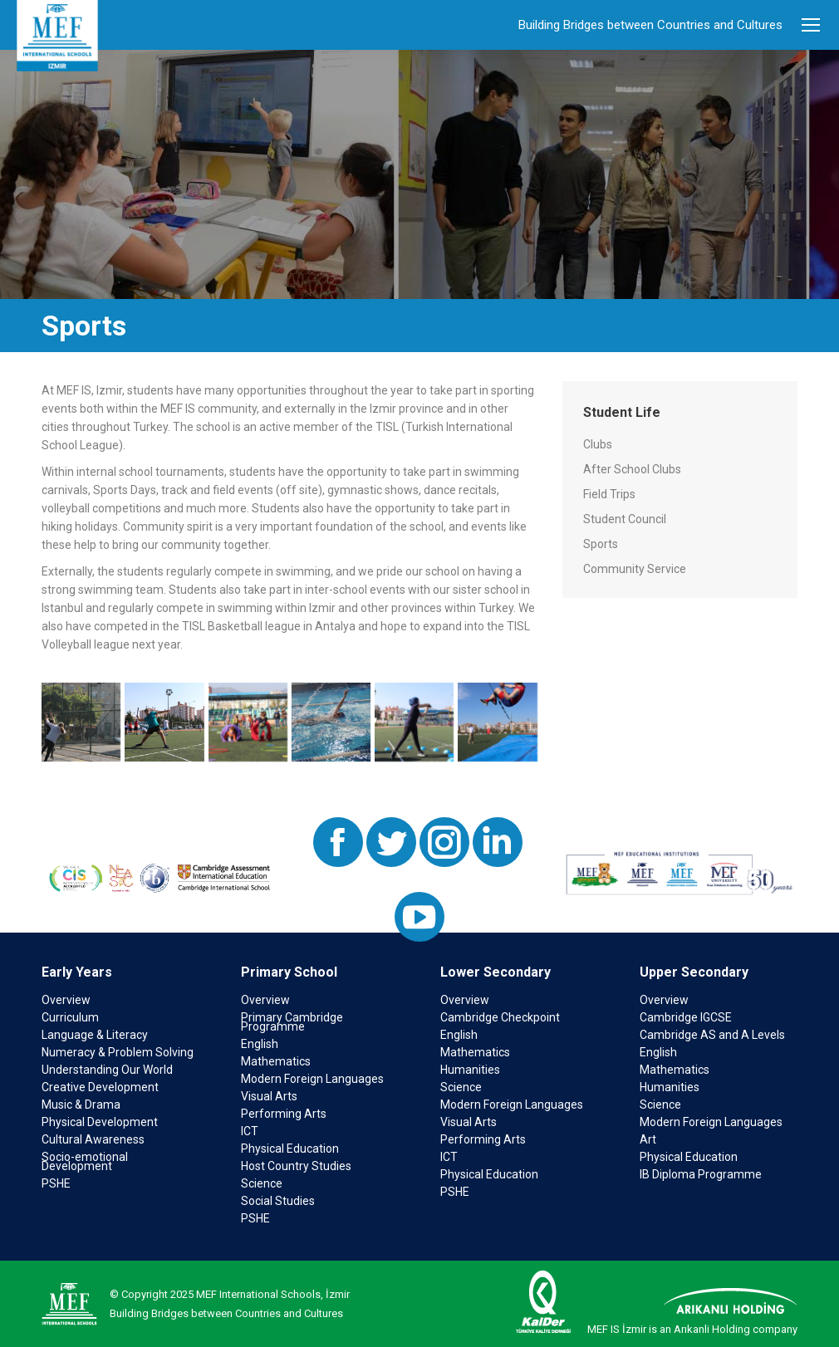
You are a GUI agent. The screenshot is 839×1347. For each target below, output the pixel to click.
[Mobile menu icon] (810, 25)
